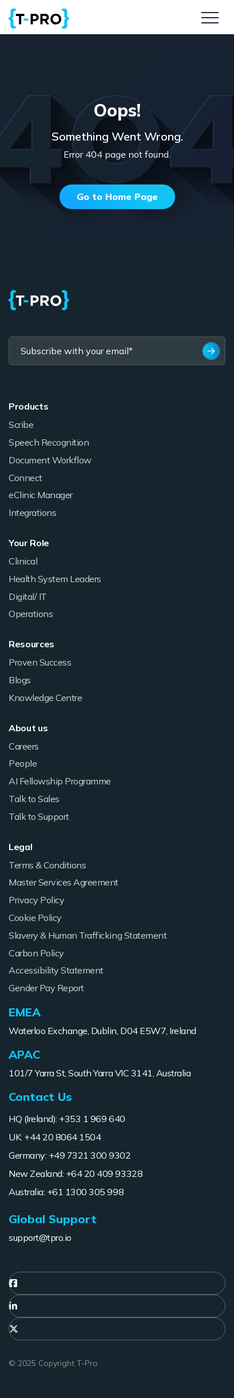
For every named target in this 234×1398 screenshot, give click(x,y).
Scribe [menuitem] (21, 424)
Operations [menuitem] (31, 613)
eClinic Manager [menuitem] (41, 494)
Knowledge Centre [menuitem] (45, 697)
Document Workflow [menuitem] (50, 460)
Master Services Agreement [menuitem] (63, 882)
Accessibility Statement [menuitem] (56, 970)
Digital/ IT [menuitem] (28, 596)
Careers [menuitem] (24, 746)
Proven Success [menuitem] (40, 662)
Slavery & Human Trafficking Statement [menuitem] (87, 935)
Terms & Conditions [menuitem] (47, 865)
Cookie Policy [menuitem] (35, 917)
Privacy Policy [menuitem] (36, 900)
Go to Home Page (117, 196)
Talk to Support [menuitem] (39, 816)
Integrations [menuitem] (32, 512)
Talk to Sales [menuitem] (34, 798)
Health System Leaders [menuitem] (55, 578)
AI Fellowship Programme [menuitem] (60, 781)
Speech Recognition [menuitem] (49, 442)
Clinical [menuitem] (23, 561)
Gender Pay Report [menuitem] (46, 988)
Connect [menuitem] (25, 477)
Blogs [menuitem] (20, 680)
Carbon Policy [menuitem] (36, 953)
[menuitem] (117, 1283)
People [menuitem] (23, 763)
